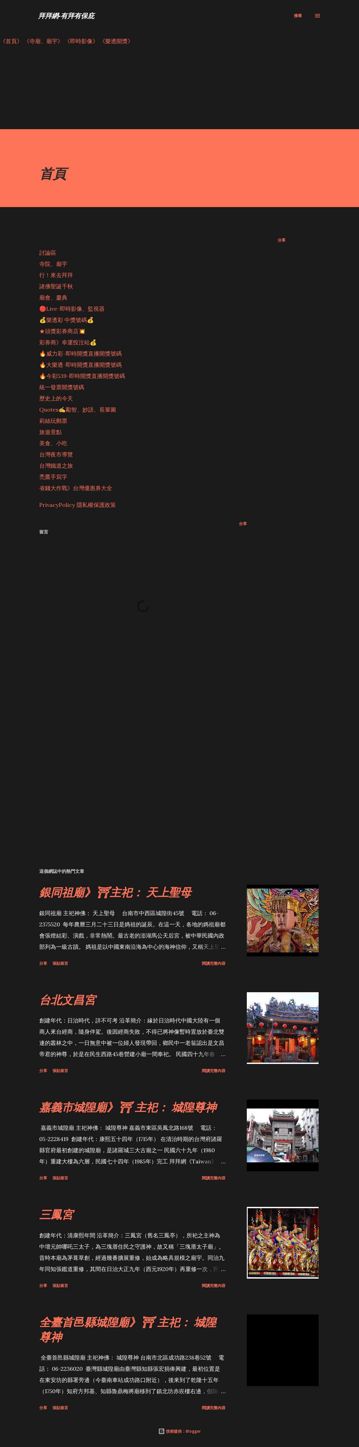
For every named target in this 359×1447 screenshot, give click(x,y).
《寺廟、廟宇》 (43, 41)
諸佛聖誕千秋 (56, 286)
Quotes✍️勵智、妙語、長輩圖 (77, 409)
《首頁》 (11, 41)
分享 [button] (282, 240)
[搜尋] (298, 15)
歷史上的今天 (56, 398)
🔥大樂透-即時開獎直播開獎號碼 (80, 364)
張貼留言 (60, 963)
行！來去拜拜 (56, 275)
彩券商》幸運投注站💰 (68, 342)
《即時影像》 (81, 41)
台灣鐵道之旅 (56, 465)
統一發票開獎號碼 (61, 387)
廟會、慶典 (53, 297)
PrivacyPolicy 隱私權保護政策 (77, 504)
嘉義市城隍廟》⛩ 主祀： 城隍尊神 (127, 1107)
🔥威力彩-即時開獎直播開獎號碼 (80, 353)
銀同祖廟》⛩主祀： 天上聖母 (115, 892)
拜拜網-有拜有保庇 (66, 15)
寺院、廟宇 (53, 263)
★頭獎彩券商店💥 (63, 331)
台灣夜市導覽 (56, 454)
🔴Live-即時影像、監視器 (72, 308)
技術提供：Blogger (179, 1431)
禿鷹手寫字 (53, 476)
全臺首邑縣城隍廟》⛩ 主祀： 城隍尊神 (127, 1329)
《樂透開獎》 (116, 41)
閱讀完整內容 (213, 963)
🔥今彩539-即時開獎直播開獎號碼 (82, 375)
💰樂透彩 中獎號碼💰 (66, 319)
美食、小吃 (53, 443)
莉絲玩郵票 (53, 420)
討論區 (47, 252)
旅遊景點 (50, 431)
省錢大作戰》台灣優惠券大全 (75, 487)
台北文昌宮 (67, 999)
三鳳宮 (56, 1214)
